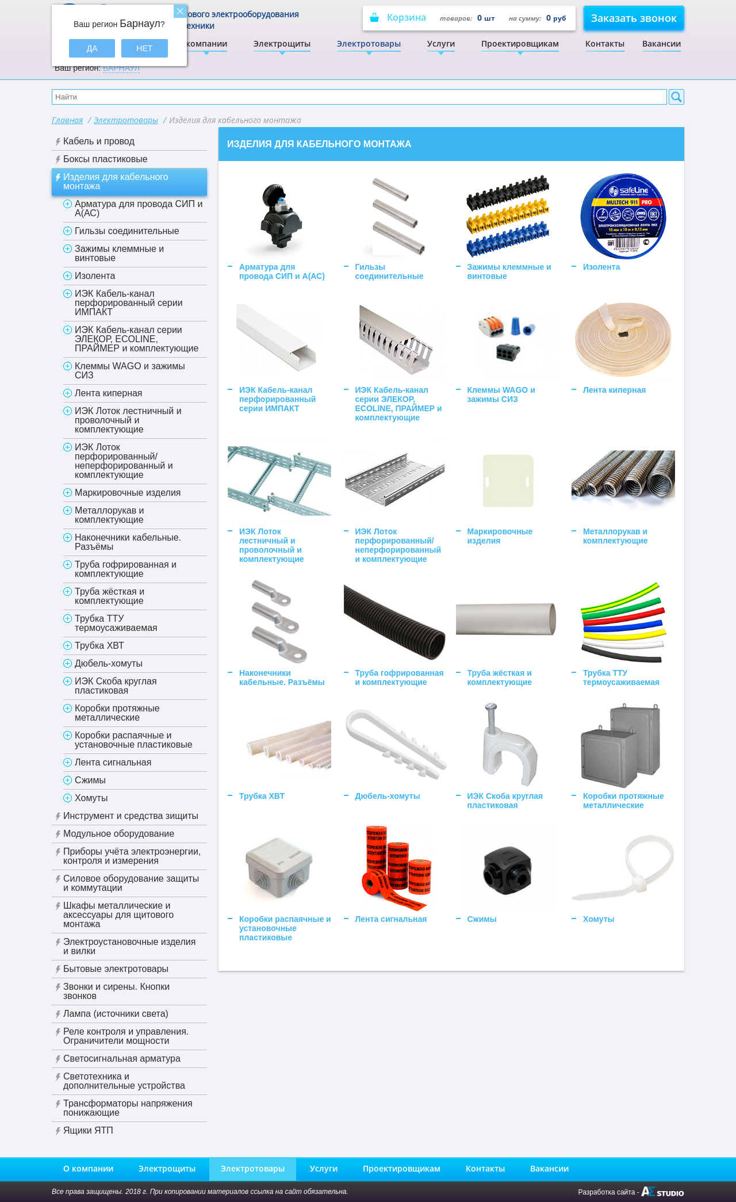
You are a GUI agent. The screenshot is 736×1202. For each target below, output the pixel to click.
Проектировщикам (520, 43)
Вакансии (661, 43)
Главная (67, 119)
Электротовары (369, 43)
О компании (202, 43)
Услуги (441, 43)
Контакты (604, 43)
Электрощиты (282, 43)
